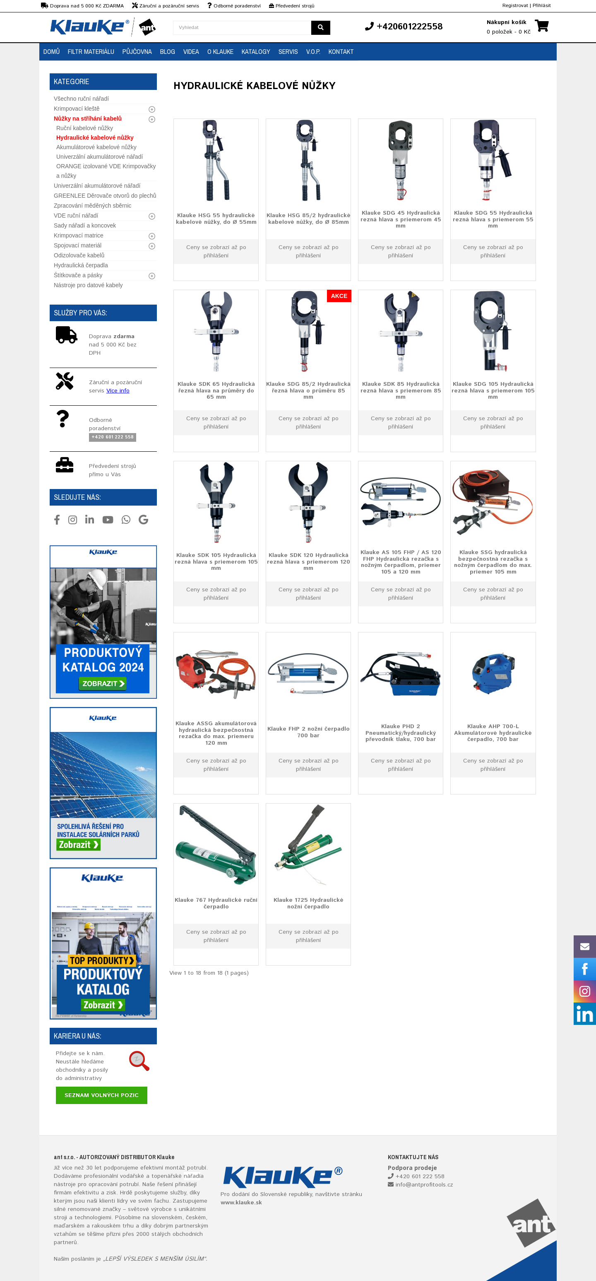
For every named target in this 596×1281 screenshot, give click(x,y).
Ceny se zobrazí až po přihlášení (216, 251)
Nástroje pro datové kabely (88, 285)
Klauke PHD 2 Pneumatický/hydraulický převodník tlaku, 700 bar (400, 732)
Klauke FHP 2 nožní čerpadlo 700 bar (308, 732)
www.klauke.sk (241, 1203)
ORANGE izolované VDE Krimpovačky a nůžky (106, 171)
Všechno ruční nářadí (81, 98)
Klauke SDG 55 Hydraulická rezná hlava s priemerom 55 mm (493, 219)
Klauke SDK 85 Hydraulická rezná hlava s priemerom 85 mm (400, 390)
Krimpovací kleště (76, 108)
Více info (118, 391)
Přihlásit (542, 5)
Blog (167, 51)
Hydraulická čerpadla (81, 265)
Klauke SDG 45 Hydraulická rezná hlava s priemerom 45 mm (400, 219)
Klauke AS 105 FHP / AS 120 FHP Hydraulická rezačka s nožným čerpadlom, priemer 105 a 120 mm (400, 562)
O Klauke (220, 51)
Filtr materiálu (91, 51)
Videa (191, 51)
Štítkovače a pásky (78, 275)
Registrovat (515, 5)
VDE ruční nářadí (76, 215)
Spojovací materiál (77, 245)
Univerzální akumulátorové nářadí (99, 156)
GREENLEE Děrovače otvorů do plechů (105, 195)
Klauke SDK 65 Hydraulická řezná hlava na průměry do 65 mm (216, 390)
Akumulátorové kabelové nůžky (96, 147)
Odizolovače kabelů (79, 255)
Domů (51, 51)
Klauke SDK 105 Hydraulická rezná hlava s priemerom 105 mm (216, 561)
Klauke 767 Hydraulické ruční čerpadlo (216, 903)
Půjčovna (137, 51)
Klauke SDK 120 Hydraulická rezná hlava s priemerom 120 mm (308, 561)
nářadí (192, 1176)
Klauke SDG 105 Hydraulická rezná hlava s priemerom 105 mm (493, 390)
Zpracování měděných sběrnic (93, 205)
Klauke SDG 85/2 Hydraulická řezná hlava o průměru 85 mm (308, 390)
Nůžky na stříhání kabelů (88, 118)
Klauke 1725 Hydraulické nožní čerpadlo (309, 903)
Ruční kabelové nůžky (84, 128)
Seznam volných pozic (102, 1095)
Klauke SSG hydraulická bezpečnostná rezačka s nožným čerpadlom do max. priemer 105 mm (493, 562)
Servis (288, 51)
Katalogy (256, 51)
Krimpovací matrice (78, 235)
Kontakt (341, 51)
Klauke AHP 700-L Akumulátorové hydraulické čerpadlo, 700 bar (493, 732)
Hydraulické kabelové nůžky (95, 137)
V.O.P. (313, 51)
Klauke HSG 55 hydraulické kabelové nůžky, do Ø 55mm (216, 218)
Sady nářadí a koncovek (85, 225)
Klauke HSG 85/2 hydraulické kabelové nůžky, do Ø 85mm (309, 218)
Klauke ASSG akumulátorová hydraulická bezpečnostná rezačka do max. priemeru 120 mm (216, 733)
